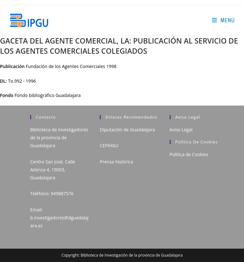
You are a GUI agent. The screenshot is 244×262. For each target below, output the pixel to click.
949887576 (62, 193)
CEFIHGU (109, 145)
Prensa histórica (116, 162)
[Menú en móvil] (223, 20)
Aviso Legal (181, 130)
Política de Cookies (189, 154)
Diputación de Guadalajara (127, 130)
